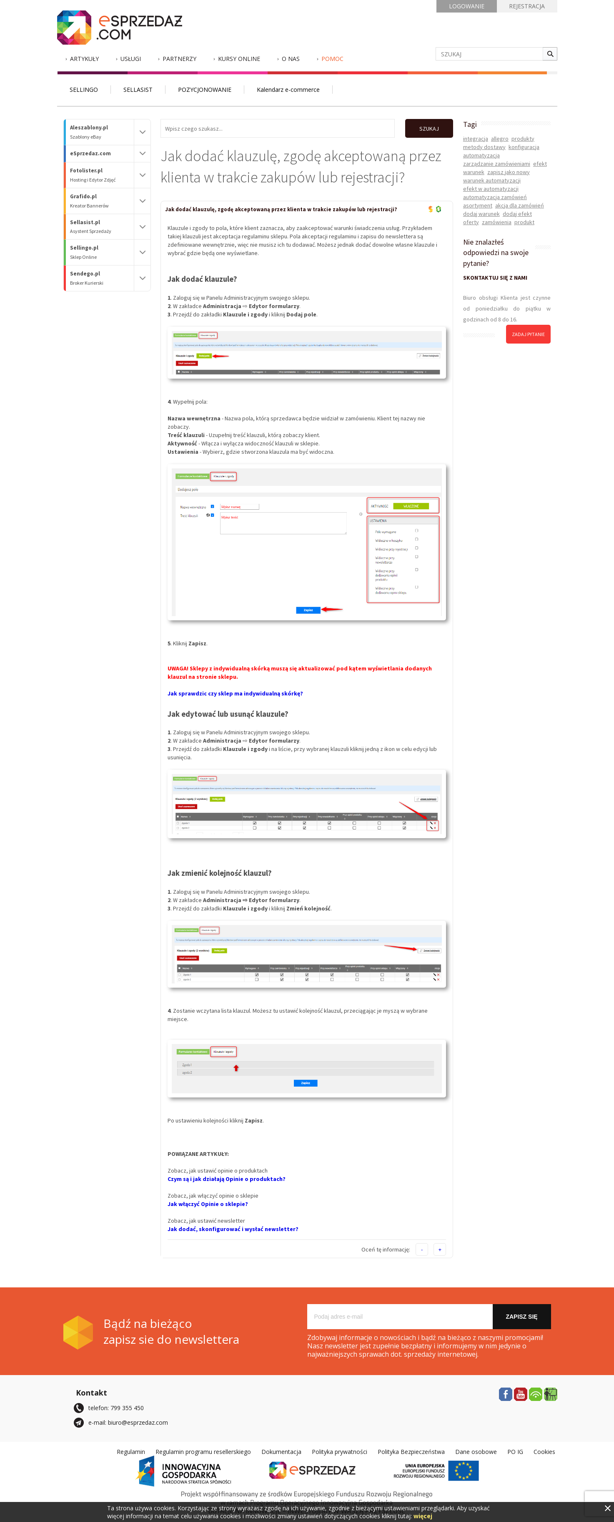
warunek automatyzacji (492, 180)
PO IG (515, 1452)
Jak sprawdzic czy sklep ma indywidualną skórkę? (235, 693)
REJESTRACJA (527, 6)
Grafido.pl (102, 201)
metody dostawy (484, 147)
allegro (500, 138)
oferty (471, 222)
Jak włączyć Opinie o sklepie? (208, 1204)
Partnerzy (179, 59)
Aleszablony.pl (102, 132)
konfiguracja (524, 147)
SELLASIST (138, 90)
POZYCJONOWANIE (204, 90)
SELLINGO (84, 90)
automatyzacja (481, 155)
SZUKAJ (429, 128)
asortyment (477, 205)
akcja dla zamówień (519, 205)
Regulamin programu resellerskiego (203, 1452)
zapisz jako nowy (508, 172)
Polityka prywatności (339, 1452)
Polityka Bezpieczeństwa (411, 1452)
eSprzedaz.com (90, 153)
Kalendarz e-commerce (288, 90)
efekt (540, 163)
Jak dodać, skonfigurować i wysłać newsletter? (233, 1229)
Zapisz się (521, 1316)
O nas (291, 59)
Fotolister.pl (102, 175)
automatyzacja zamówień (495, 197)
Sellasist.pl (102, 227)
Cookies (544, 1452)
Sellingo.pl (102, 252)
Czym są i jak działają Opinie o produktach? (227, 1179)
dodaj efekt (517, 213)
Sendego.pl (102, 278)
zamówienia (496, 222)
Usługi (130, 59)
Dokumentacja (281, 1452)
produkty (522, 138)
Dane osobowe (476, 1452)
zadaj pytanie (528, 334)
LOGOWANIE (466, 6)
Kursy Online (239, 59)
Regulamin (131, 1452)
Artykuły (84, 59)
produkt (524, 222)
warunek (473, 172)
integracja (475, 138)
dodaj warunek (481, 213)
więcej (423, 1516)
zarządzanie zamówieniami (496, 163)
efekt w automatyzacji (491, 188)
